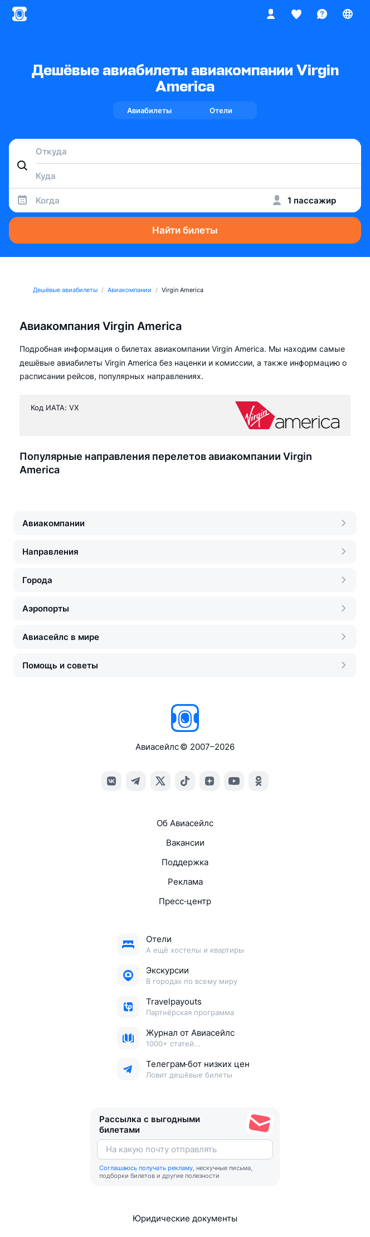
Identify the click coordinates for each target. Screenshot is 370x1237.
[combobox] (185, 151)
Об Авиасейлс (185, 823)
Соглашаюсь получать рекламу (146, 1168)
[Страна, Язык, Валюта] (348, 14)
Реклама (185, 881)
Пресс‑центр (185, 901)
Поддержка (185, 862)
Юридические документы (185, 1218)
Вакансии (185, 842)
